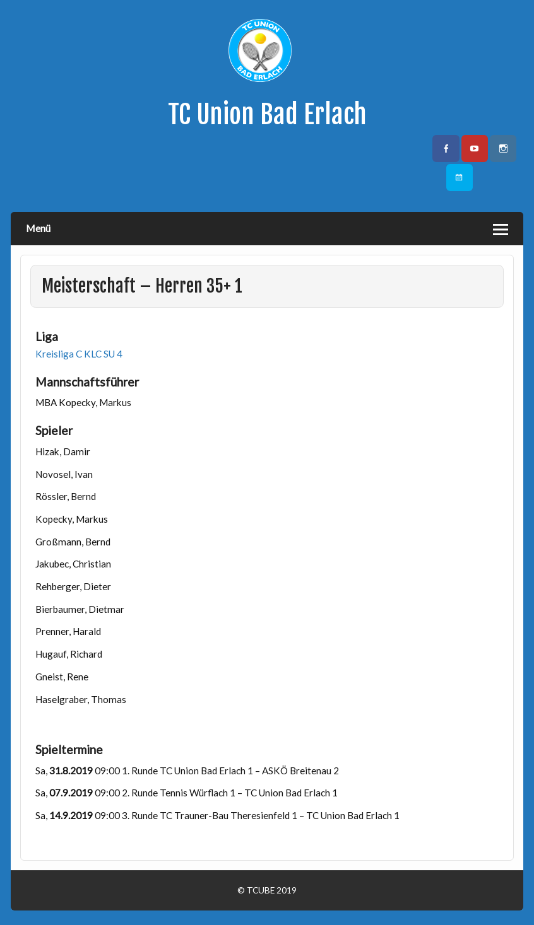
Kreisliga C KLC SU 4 (78, 353)
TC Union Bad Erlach (267, 114)
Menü (38, 228)
